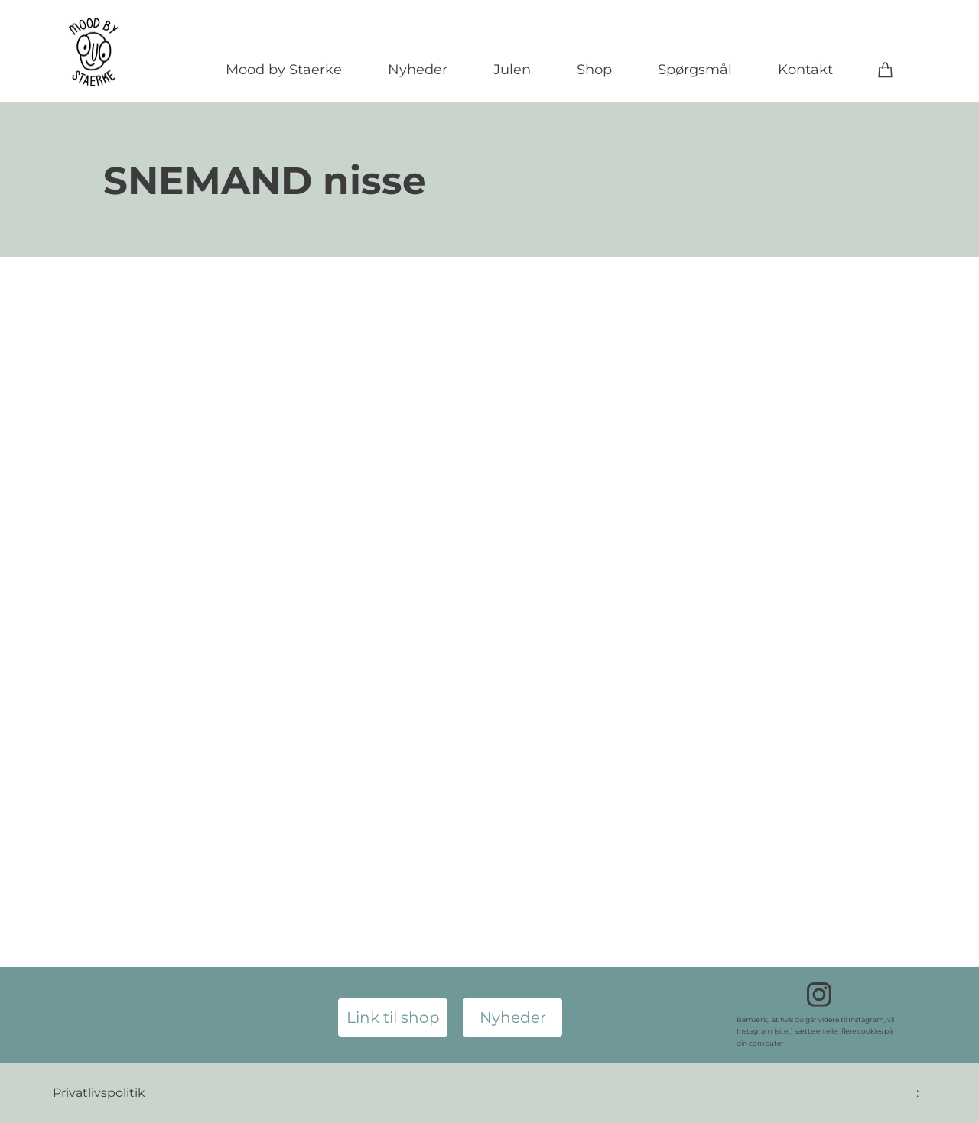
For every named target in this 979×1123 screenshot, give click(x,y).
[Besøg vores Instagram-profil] (819, 994)
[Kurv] (886, 69)
